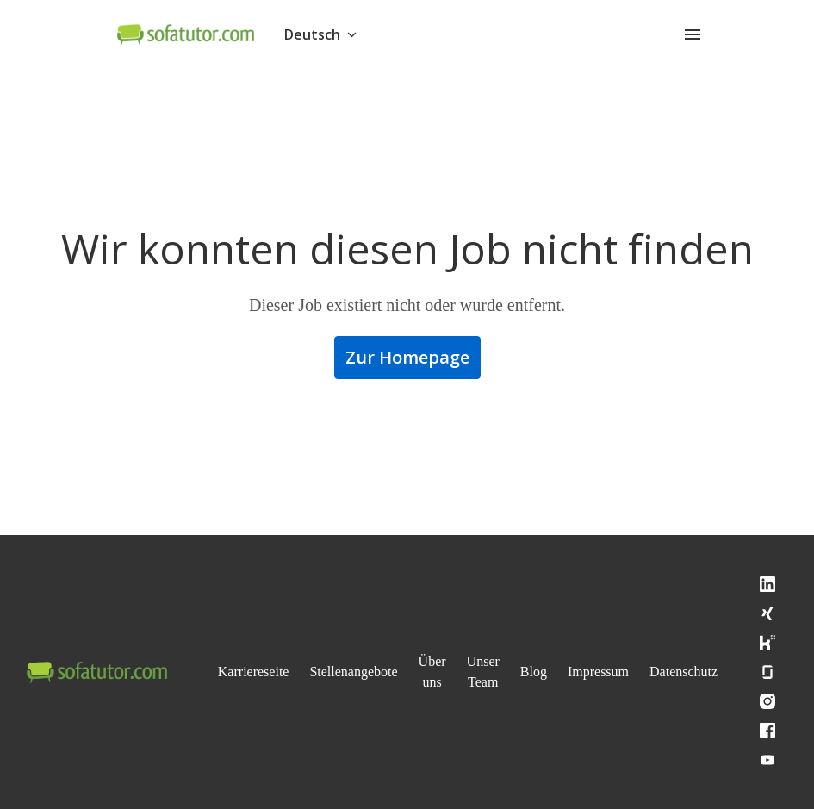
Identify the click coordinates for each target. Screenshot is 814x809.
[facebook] (799, 730)
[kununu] (799, 642)
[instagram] (799, 701)
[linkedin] (799, 584)
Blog (561, 672)
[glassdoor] (799, 672)
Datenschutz (722, 672)
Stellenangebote (367, 672)
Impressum (629, 672)
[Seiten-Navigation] (692, 34)
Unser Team (507, 672)
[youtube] (799, 760)
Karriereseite (257, 672)
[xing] (799, 613)
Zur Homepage (407, 357)
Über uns (453, 672)
